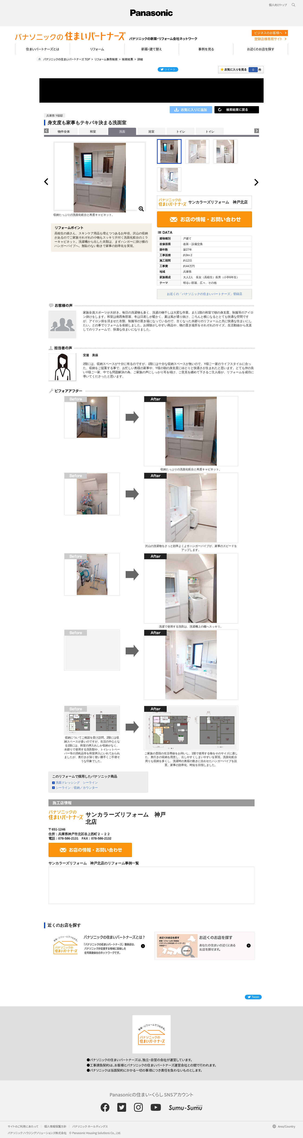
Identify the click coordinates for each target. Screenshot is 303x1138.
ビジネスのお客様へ (268, 32)
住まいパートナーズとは (42, 49)
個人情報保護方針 (55, 1126)
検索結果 (127, 59)
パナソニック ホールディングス (90, 1126)
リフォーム (97, 49)
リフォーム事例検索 (106, 59)
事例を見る (206, 49)
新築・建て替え (151, 49)
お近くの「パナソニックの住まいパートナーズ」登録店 (204, 294)
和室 (93, 131)
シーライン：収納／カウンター (77, 787)
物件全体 (64, 131)
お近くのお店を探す (260, 49)
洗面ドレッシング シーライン (77, 782)
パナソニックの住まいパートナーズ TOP (66, 59)
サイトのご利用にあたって (23, 1126)
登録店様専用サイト (268, 38)
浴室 (151, 131)
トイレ (180, 131)
